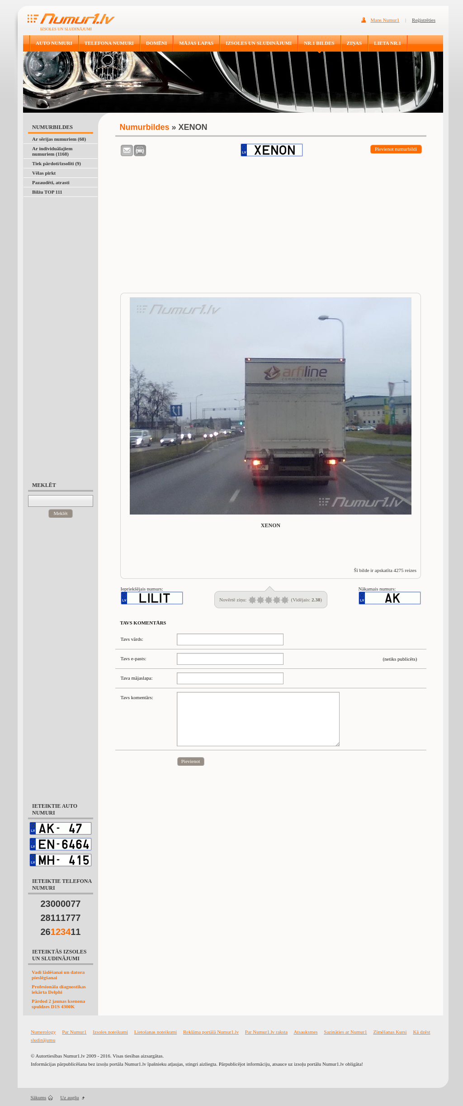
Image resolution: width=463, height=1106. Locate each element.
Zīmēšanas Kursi (389, 1031)
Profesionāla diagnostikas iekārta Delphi (59, 989)
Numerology (43, 1031)
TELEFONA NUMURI (109, 43)
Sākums (39, 1097)
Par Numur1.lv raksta (266, 1031)
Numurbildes (145, 127)
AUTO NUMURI (54, 43)
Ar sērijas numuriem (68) (59, 139)
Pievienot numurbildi (396, 149)
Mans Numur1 (385, 20)
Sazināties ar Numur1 (345, 1031)
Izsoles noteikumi (110, 1031)
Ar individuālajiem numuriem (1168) (52, 151)
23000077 (61, 904)
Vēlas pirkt (44, 173)
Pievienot (190, 761)
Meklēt (60, 513)
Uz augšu (69, 1097)
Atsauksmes (305, 1031)
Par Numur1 (74, 1031)
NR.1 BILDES (319, 43)
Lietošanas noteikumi (155, 1031)
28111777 (61, 918)
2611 (61, 932)
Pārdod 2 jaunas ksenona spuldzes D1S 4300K (58, 1003)
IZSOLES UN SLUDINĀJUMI (259, 43)
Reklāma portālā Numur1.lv (211, 1031)
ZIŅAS (354, 43)
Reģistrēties (423, 20)
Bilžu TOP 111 (47, 192)
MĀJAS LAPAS (196, 43)
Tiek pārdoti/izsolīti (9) (56, 163)
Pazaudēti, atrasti (50, 182)
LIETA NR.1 (387, 43)
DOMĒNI (156, 43)
